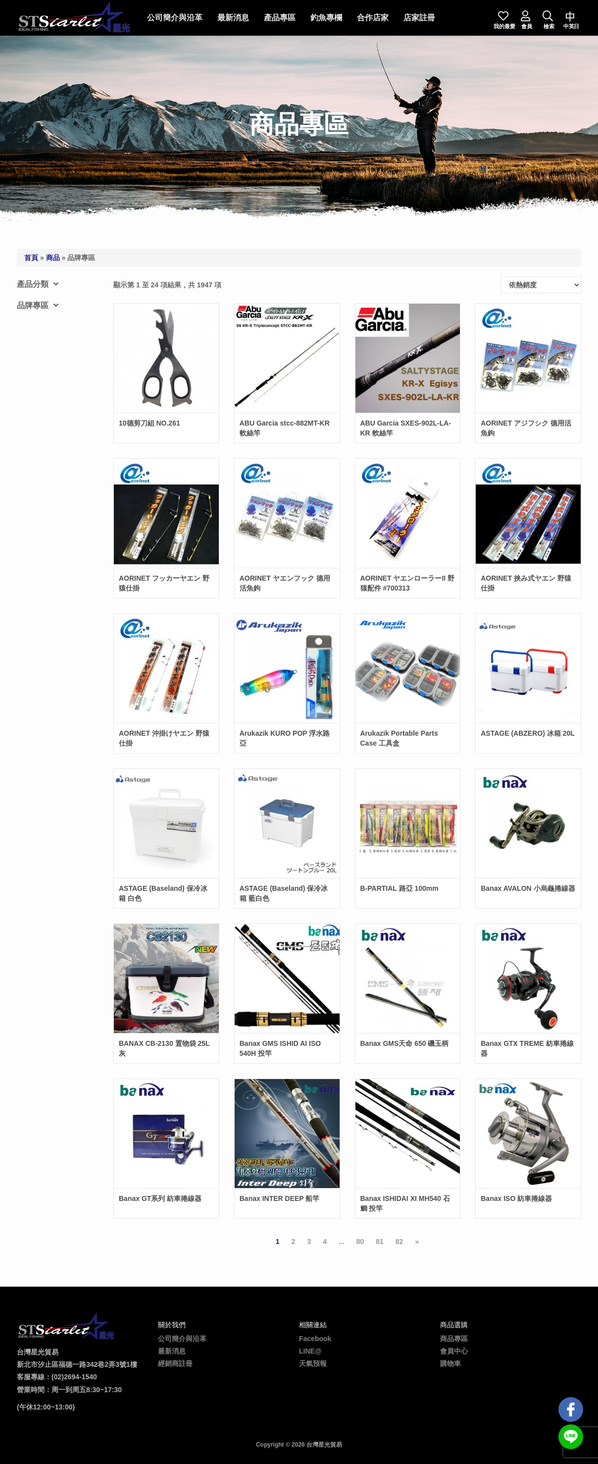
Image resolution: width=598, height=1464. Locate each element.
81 (380, 1242)
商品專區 (454, 1339)
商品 (53, 258)
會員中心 (454, 1351)
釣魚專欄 (326, 17)
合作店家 (373, 17)
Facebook (315, 1339)
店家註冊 (419, 17)
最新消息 (233, 17)
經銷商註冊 (175, 1363)
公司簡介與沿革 (174, 17)
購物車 (450, 1363)
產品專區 (280, 17)
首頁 (31, 258)
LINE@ (310, 1351)
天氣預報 (313, 1363)
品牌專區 (37, 305)
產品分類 (37, 284)
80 (360, 1242)
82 (399, 1242)
